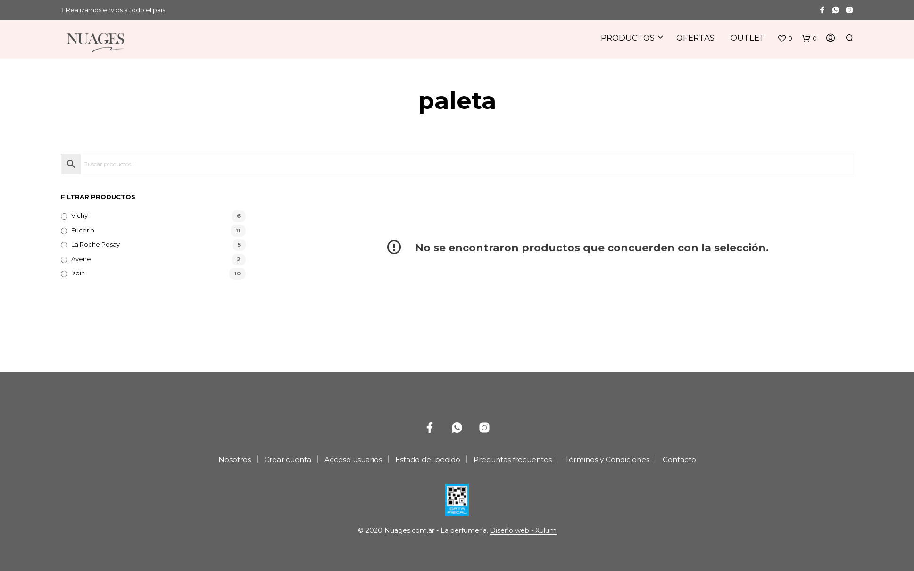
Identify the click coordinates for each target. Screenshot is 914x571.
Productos (628, 37)
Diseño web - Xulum (523, 531)
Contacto (679, 459)
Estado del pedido (427, 459)
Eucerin (82, 230)
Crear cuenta (287, 459)
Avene (81, 259)
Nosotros (234, 459)
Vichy (79, 215)
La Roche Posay (95, 244)
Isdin (78, 273)
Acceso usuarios (353, 459)
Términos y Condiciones (607, 459)
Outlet (748, 37)
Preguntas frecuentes (513, 459)
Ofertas (695, 37)
